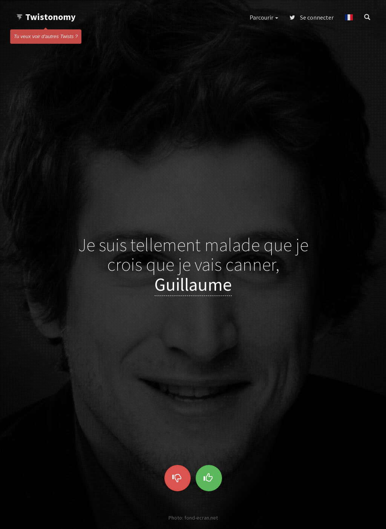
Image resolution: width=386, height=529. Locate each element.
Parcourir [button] (264, 17)
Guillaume (193, 284)
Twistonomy (46, 17)
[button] (348, 17)
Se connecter (312, 17)
